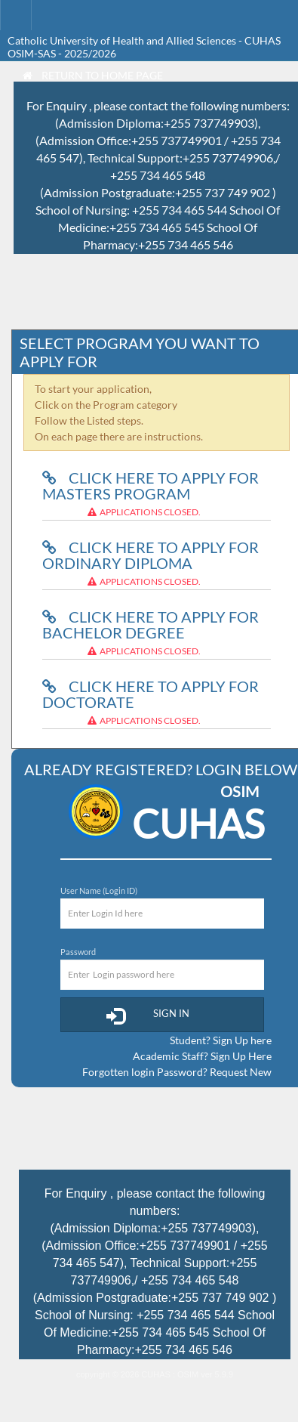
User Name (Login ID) (98, 890)
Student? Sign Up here (221, 1040)
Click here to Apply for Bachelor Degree (150, 624)
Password (78, 952)
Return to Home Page (93, 75)
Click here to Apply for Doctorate (150, 694)
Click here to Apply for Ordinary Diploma (150, 555)
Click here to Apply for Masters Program (150, 485)
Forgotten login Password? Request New (177, 1071)
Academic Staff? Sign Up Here (202, 1055)
